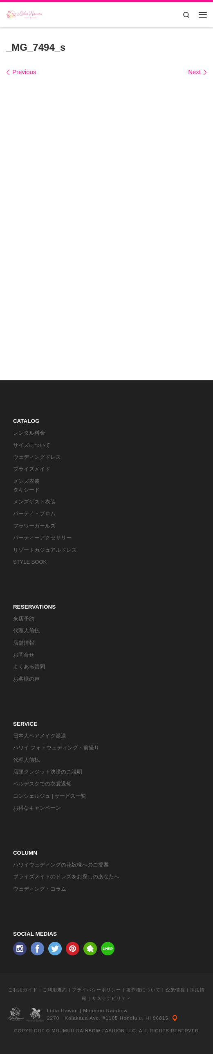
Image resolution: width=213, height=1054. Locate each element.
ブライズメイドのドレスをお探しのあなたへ (66, 876)
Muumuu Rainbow (105, 1010)
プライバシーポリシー (96, 989)
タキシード (26, 490)
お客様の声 (26, 679)
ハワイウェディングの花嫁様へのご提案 (61, 865)
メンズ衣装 (26, 481)
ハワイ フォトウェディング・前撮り (56, 748)
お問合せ (23, 655)
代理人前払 (26, 630)
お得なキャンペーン (37, 808)
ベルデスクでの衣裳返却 (42, 784)
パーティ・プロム (34, 513)
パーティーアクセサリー (42, 538)
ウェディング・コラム (39, 889)
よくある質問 (29, 667)
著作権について (143, 989)
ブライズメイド (31, 469)
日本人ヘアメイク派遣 (39, 736)
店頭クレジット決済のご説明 (47, 772)
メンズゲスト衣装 (34, 502)
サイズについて (31, 445)
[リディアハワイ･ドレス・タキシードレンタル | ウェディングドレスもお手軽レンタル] (24, 14)
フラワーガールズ (34, 526)
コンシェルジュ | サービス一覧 (50, 796)
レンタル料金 (29, 433)
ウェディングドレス (37, 457)
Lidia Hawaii (62, 1010)
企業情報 (175, 989)
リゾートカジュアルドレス (45, 550)
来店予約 (23, 619)
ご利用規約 (55, 989)
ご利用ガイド (23, 989)
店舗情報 (23, 643)
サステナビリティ (111, 998)
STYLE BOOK (30, 562)
